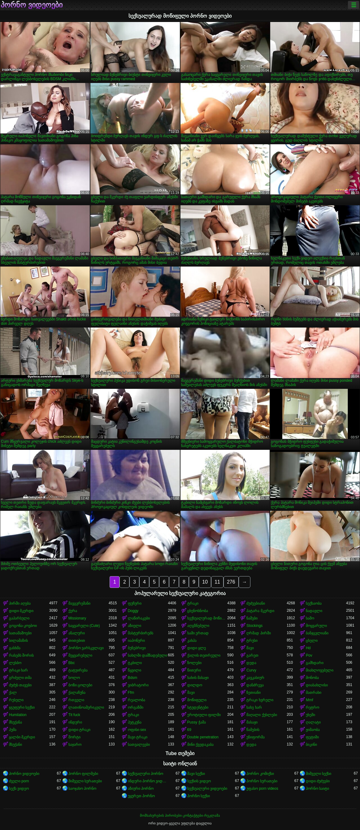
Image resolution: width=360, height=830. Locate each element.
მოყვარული (316, 626)
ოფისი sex (137, 730)
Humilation (18, 715)
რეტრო (312, 707)
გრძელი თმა (20, 678)
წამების (252, 730)
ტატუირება (78, 670)
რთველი (76, 700)
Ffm (131, 692)
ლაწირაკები (139, 618)
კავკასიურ (255, 678)
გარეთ (252, 655)
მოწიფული (196, 700)
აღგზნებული (198, 626)
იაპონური (136, 640)
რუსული (16, 700)
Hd (308, 648)
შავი (250, 648)
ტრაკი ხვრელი (259, 700)
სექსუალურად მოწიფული (207, 618)
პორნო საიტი (317, 788)
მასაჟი (252, 722)
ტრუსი (252, 640)
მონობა (312, 678)
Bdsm (132, 678)
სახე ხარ (254, 707)
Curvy (251, 670)
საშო (310, 618)
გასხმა (14, 648)
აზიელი (134, 626)
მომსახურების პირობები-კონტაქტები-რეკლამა (180, 815)
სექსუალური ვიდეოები (207, 788)
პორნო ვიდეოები (32, 5)
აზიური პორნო (141, 788)
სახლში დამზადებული (147, 655)
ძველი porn (19, 781)
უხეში (310, 715)
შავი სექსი (196, 773)
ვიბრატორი (138, 685)
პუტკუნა (134, 722)
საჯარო (74, 744)
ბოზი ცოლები (80, 685)
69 (189, 730)
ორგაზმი (135, 707)
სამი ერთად (198, 633)
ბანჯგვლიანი (317, 633)
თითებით (76, 640)
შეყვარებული (80, 655)
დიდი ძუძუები (318, 781)
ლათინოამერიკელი (86, 707)
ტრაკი (192, 603)
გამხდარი (314, 663)
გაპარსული (19, 618)
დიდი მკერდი (21, 611)
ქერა (72, 611)
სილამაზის (18, 640)
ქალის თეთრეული (203, 655)
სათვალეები (139, 744)
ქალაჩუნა (76, 692)
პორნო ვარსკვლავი (86, 648)
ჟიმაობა (313, 730)
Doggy (133, 611)
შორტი (74, 737)
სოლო (74, 678)
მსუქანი (15, 744)
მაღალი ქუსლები (261, 715)
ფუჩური (134, 603)
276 (231, 581)
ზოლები (194, 663)
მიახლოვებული (319, 670)
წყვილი (134, 670)
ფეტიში (312, 737)
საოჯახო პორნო (82, 788)
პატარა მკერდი (260, 611)
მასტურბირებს (140, 633)
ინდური (75, 722)
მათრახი (313, 692)
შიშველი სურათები (85, 781)
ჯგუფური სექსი (22, 707)
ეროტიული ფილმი (204, 715)
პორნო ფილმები (83, 773)
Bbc (71, 663)
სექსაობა (314, 603)
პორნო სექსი (198, 796)
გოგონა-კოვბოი (23, 626)
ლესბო (15, 663)
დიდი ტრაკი (79, 730)
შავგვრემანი (79, 603)
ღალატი (313, 722)
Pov (309, 655)
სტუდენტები (197, 707)
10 (205, 581)
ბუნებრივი (137, 648)
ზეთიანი (253, 692)
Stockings (254, 626)
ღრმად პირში (258, 633)
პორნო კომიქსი (260, 773)
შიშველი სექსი (318, 773)
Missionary (77, 618)
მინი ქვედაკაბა (200, 744)
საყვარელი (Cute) (84, 626)
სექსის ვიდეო (199, 781)
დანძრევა (255, 685)
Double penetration (203, 737)
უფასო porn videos (262, 788)
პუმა (12, 730)
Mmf (309, 700)
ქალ (13, 692)
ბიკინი (311, 744)
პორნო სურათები (261, 781)
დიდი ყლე (196, 648)
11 (217, 581)
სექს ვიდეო (19, 788)
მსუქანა (15, 722)
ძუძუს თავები (20, 685)
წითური (194, 670)
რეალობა (136, 700)
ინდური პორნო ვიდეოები (148, 781)
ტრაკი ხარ (18, 670)
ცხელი (312, 640)
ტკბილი (135, 663)
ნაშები (252, 618)
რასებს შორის (21, 655)
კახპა (192, 640)
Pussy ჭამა (196, 722)
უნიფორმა (255, 737)
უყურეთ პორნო (141, 796)
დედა (251, 663)
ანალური (76, 633)
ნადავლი (314, 611)
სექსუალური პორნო (145, 773)
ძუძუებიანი (255, 603)
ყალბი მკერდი (22, 737)
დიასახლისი (317, 685)
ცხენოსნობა (197, 611)
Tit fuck (74, 715)
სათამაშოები (20, 633)
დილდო (194, 685)
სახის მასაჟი (198, 678)
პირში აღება (20, 603)
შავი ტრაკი (137, 737)
